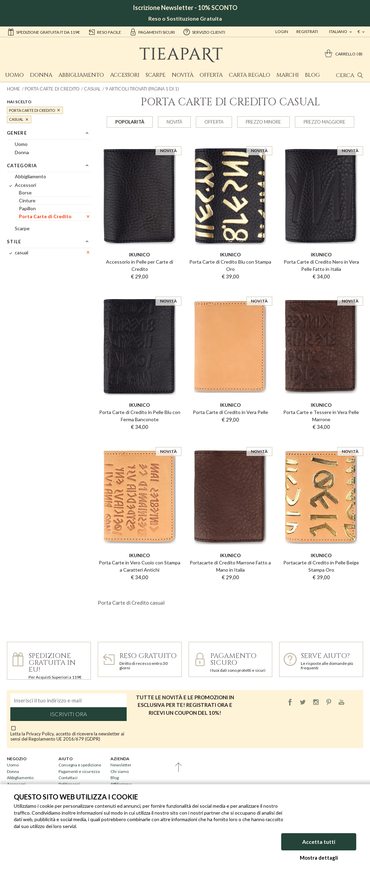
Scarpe (156, 75)
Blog (312, 75)
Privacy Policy (40, 733)
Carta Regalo (249, 75)
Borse (25, 192)
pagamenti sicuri (152, 31)
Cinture (27, 200)
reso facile (104, 31)
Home (13, 89)
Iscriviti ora (68, 714)
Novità (182, 75)
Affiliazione (120, 784)
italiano (338, 31)
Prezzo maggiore (325, 122)
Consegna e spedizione (80, 764)
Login (281, 31)
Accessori (124, 75)
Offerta (211, 75)
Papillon (27, 208)
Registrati (307, 31)
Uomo (14, 75)
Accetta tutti (318, 841)
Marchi (287, 75)
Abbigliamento (81, 75)
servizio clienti (204, 31)
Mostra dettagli (319, 858)
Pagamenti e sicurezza (79, 771)
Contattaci (68, 777)
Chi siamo (119, 771)
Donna (41, 75)
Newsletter (120, 764)
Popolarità (129, 122)
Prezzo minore (263, 122)
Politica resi (69, 784)
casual (92, 89)
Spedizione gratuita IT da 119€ (43, 31)
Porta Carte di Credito (52, 89)
